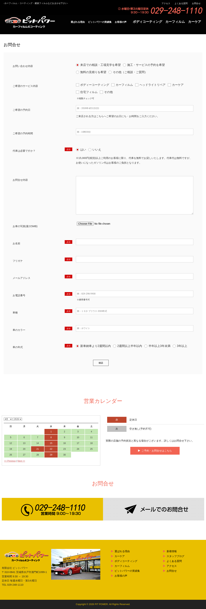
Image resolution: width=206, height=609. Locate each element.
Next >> (21, 461)
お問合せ (196, 3)
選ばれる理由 (78, 22)
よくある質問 (181, 3)
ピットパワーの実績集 (99, 22)
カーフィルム (175, 22)
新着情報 (172, 551)
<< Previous (10, 461)
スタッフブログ (175, 556)
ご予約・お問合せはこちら (156, 450)
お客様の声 (120, 22)
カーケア (194, 22)
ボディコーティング (147, 22)
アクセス (166, 3)
